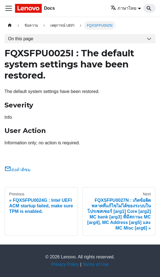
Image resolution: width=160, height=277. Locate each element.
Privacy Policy (65, 264)
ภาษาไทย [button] (123, 8)
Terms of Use (96, 264)
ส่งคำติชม (17, 169)
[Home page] (9, 25)
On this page (20, 38)
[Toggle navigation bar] (8, 8)
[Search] (149, 8)
